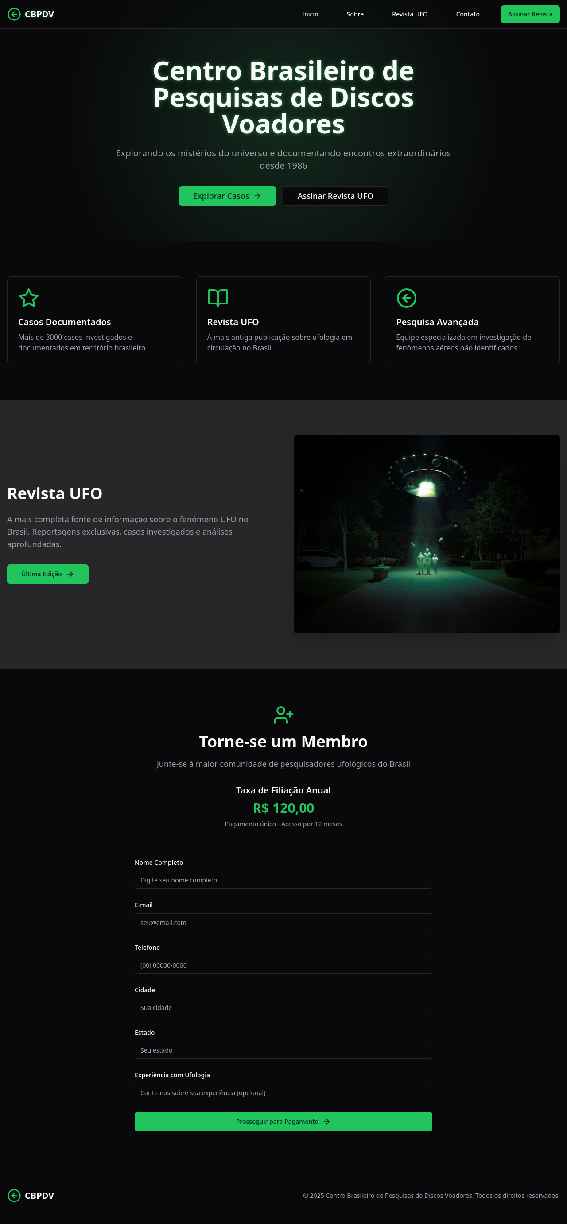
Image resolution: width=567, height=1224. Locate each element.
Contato (468, 14)
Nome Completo (159, 862)
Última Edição (47, 574)
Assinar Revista (530, 14)
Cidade (145, 990)
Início (310, 14)
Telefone (147, 947)
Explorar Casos (227, 195)
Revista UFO (409, 14)
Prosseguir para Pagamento (283, 1121)
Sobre (355, 14)
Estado (145, 1032)
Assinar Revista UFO (335, 195)
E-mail (144, 905)
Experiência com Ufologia (172, 1075)
